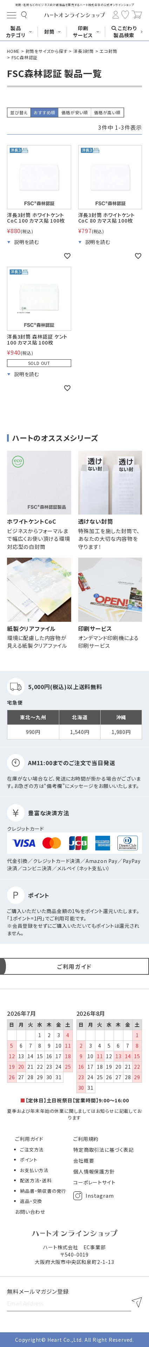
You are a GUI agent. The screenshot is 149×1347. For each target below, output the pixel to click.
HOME (13, 51)
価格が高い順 (107, 112)
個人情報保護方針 (94, 1171)
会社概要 (83, 1160)
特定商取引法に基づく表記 (103, 1149)
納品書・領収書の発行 (43, 1191)
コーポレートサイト (94, 1182)
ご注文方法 (31, 1149)
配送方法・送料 (36, 1180)
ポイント (28, 1159)
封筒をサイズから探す (47, 51)
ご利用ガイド (29, 1138)
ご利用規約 (86, 1138)
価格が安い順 (74, 112)
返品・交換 (31, 1201)
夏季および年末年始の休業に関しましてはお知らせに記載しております (74, 1114)
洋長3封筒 (83, 51)
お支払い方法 (34, 1170)
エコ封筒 (108, 51)
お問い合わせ (30, 1211)
